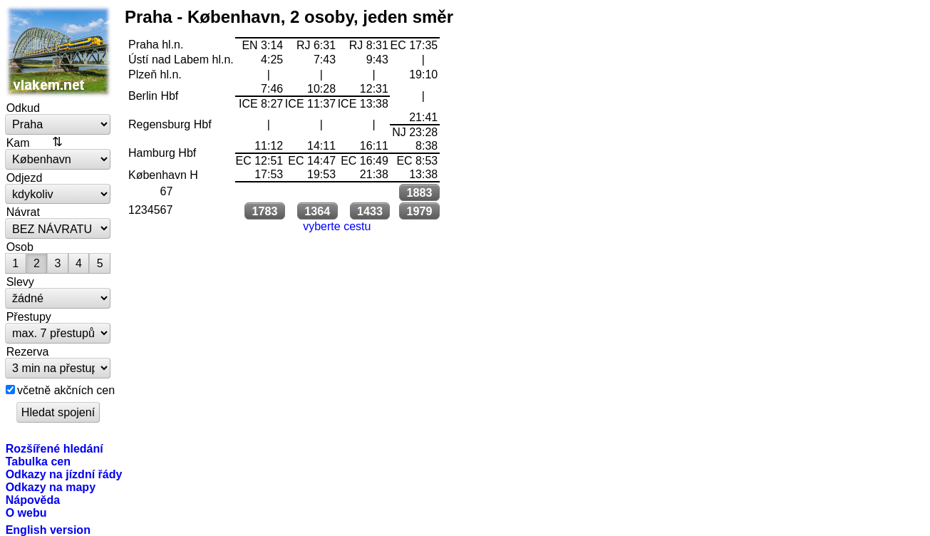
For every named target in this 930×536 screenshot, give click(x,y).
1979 (419, 211)
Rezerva (27, 351)
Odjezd (24, 177)
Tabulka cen (38, 461)
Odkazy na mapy (50, 486)
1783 (264, 211)
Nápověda (33, 499)
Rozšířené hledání (54, 448)
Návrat (23, 211)
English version (48, 529)
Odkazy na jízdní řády (64, 474)
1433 (370, 211)
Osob (19, 246)
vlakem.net (58, 51)
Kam (18, 142)
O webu (26, 512)
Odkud (23, 107)
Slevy (20, 281)
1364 (317, 211)
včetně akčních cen (66, 389)
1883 (419, 192)
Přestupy (28, 316)
